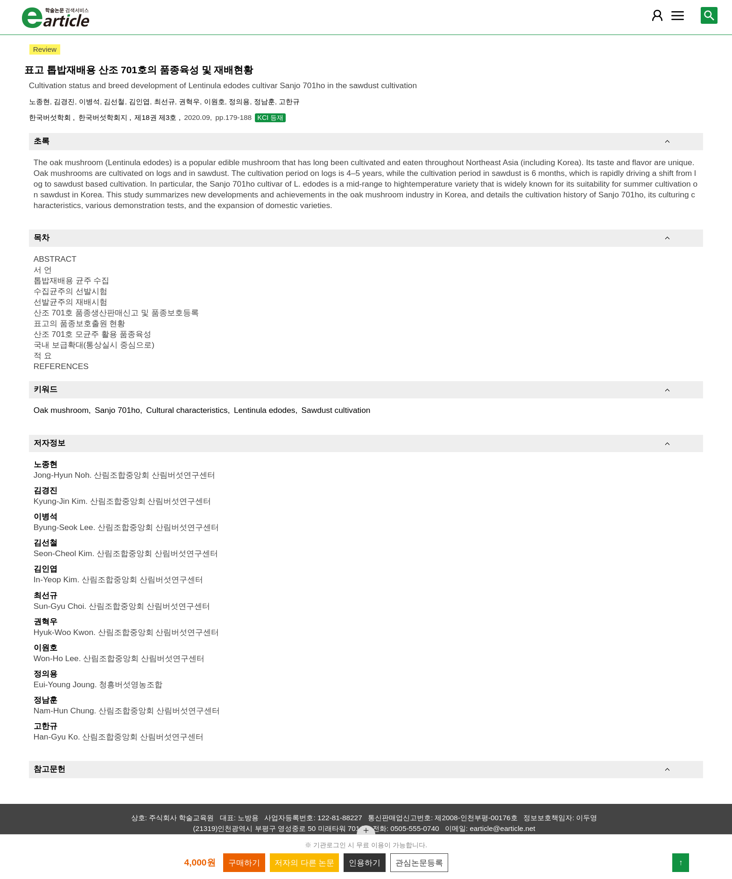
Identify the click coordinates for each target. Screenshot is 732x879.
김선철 (114, 101)
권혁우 (189, 101)
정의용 (239, 101)
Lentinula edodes (265, 410)
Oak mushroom (61, 410)
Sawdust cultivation (336, 410)
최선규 (164, 101)
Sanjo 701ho (117, 410)
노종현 (39, 101)
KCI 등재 (270, 117)
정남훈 (264, 101)
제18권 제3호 (156, 117)
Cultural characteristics (187, 410)
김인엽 (139, 101)
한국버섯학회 (51, 117)
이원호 (214, 101)
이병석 (89, 101)
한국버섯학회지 (103, 117)
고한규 (289, 101)
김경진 (64, 101)
